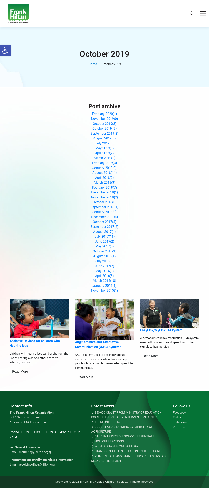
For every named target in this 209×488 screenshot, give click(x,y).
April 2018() (104, 178)
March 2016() (104, 281)
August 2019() (104, 138)
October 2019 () (104, 128)
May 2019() (104, 148)
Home (92, 64)
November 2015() (104, 290)
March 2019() (104, 158)
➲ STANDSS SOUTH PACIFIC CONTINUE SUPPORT (126, 451)
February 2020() (104, 114)
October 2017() (104, 222)
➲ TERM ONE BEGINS (106, 422)
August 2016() (104, 256)
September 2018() (104, 207)
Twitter (177, 417)
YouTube (179, 427)
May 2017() (104, 246)
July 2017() (104, 236)
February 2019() (104, 163)
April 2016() (104, 276)
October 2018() (104, 202)
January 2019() (104, 168)
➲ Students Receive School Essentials (123, 436)
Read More (20, 371)
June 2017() (104, 241)
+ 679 (25, 432)
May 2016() (104, 271)
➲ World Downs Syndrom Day (114, 446)
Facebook (179, 412)
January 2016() (104, 286)
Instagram (180, 422)
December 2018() (104, 192)
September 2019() (104, 133)
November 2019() (104, 119)
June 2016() (104, 266)
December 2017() (104, 217)
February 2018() (104, 187)
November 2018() (104, 197)
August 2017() (104, 232)
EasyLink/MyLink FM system (161, 330)
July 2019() (104, 143)
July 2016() (104, 261)
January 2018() (104, 212)
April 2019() (104, 153)
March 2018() (104, 182)
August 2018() (104, 173)
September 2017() (104, 227)
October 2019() (104, 124)
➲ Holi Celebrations (107, 441)
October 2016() (104, 251)
